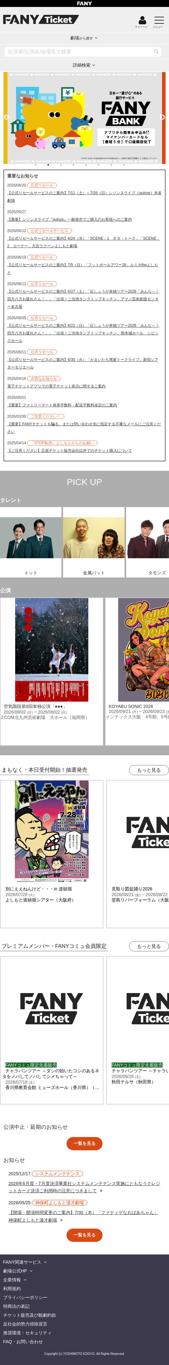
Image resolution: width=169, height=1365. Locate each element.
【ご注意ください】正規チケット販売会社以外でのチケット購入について (69, 450)
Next (162, 114)
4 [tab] (79, 164)
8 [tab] (130, 164)
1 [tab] (42, 164)
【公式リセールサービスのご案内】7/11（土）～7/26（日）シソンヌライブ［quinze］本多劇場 (84, 197)
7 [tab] (117, 164)
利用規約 (12, 1288)
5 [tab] (92, 164)
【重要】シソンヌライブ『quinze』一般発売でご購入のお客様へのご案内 (69, 219)
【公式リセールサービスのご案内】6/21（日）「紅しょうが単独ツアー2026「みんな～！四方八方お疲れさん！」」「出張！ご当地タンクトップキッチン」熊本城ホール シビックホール (83, 333)
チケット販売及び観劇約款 (29, 1315)
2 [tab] (54, 164)
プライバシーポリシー (25, 1297)
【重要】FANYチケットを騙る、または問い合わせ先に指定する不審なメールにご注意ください (84, 428)
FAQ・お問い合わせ (23, 1341)
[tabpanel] (84, 118)
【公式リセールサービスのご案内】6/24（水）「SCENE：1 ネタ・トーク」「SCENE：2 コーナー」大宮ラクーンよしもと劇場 (83, 242)
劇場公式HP (15, 1270)
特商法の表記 (16, 1306)
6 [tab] (105, 164)
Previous (6, 114)
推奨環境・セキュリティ (27, 1332)
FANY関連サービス (22, 1262)
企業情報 (12, 1279)
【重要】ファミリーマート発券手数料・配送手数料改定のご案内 (62, 405)
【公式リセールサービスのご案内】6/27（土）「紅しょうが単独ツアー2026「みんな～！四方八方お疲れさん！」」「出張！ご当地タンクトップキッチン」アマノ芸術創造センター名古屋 (83, 299)
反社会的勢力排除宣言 (25, 1323)
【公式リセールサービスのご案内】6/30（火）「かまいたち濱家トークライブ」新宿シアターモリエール (82, 363)
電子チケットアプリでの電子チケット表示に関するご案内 (56, 386)
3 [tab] (67, 164)
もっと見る (149, 770)
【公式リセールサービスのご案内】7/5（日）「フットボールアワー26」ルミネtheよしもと (82, 269)
